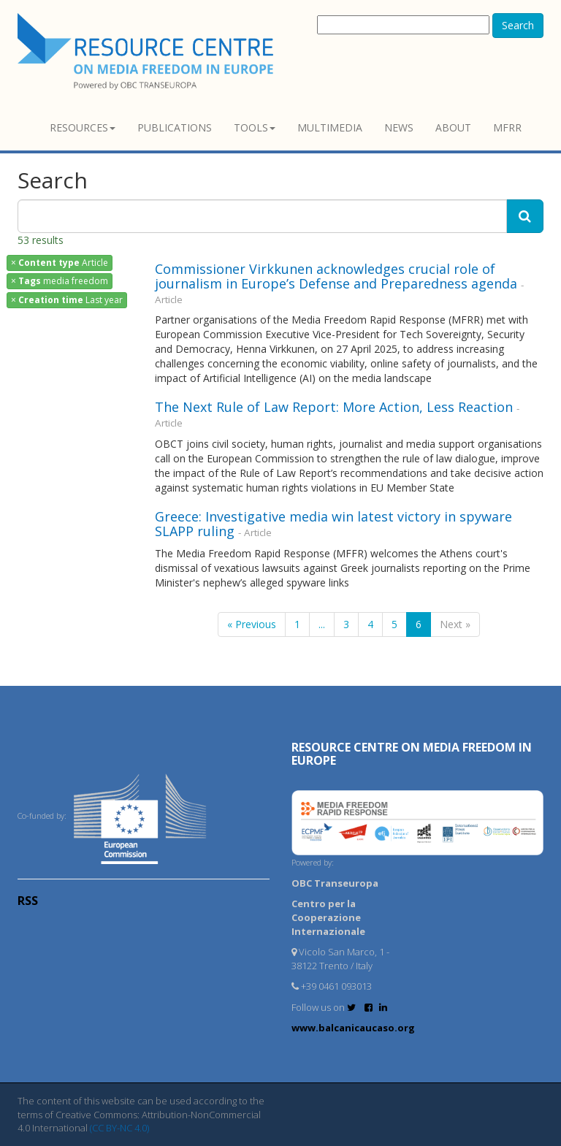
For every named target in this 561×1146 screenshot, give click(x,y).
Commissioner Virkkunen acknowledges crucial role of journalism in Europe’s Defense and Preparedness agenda (336, 276)
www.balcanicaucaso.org (353, 1027)
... (321, 624)
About (453, 127)
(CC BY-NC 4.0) (119, 1127)
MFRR (507, 127)
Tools (254, 127)
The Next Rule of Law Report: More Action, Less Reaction (334, 407)
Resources (82, 127)
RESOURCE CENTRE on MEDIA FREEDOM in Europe (411, 753)
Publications (174, 127)
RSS (28, 901)
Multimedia (329, 127)
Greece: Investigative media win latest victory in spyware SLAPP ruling (333, 524)
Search (518, 25)
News (398, 127)
